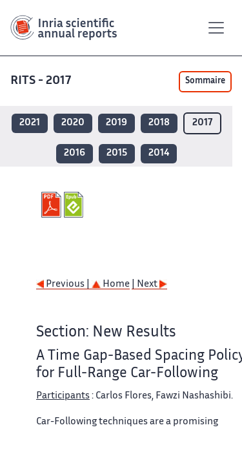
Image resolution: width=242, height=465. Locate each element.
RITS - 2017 (42, 81)
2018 (159, 123)
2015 (116, 153)
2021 (29, 123)
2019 (116, 123)
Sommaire (205, 81)
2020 (73, 123)
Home (111, 284)
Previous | (64, 284)
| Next (149, 284)
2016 (74, 153)
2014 (158, 153)
